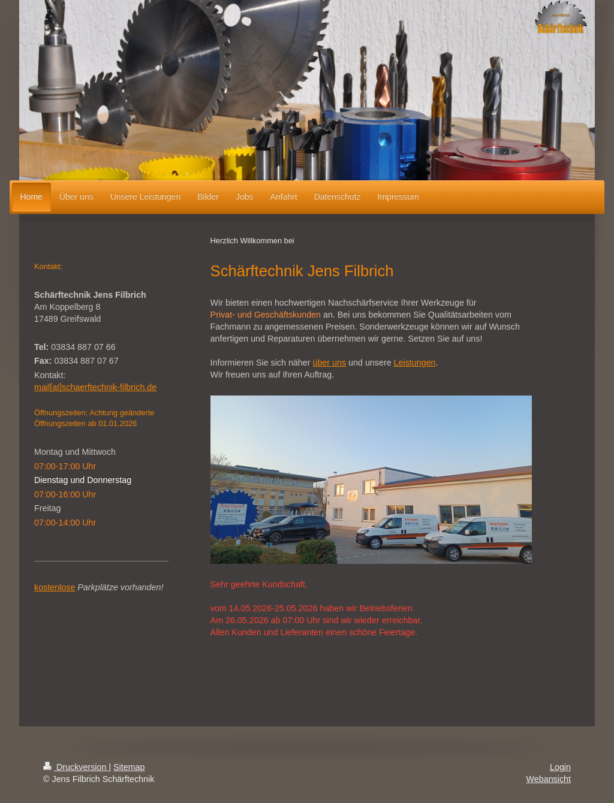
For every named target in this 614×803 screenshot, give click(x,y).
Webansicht (548, 779)
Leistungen (415, 362)
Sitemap (129, 767)
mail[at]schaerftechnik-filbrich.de (95, 387)
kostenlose (54, 587)
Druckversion (76, 767)
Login (560, 767)
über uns (329, 362)
